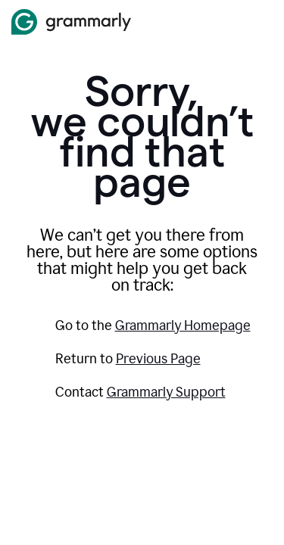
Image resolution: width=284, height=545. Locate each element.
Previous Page (158, 358)
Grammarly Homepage (183, 325)
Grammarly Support (166, 392)
